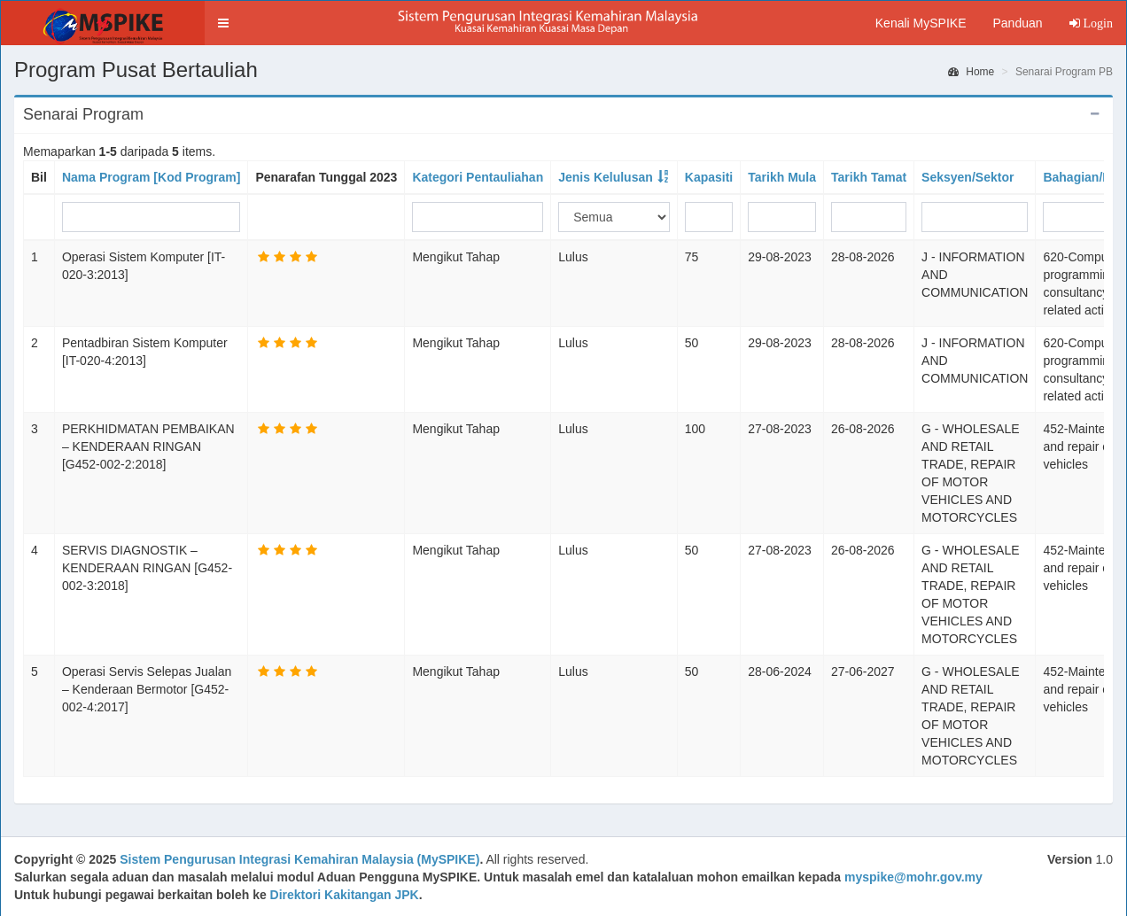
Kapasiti (709, 177)
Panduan (1017, 23)
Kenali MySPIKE (921, 23)
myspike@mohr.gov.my (913, 877)
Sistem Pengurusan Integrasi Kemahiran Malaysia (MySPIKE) (299, 859)
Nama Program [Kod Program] (151, 177)
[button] (223, 23)
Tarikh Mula (782, 177)
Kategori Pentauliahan (477, 177)
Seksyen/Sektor (967, 177)
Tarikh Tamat (868, 177)
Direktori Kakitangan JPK (344, 895)
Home (971, 72)
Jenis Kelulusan (605, 177)
